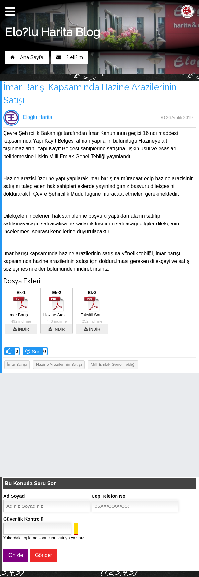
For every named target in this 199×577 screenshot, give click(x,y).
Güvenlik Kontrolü (23, 519)
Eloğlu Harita (37, 117)
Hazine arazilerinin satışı (59, 364)
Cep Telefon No (108, 496)
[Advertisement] (99, 424)
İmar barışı (17, 364)
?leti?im (69, 57)
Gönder (43, 555)
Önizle (15, 555)
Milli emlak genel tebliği (113, 364)
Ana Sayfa (26, 57)
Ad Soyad (14, 496)
